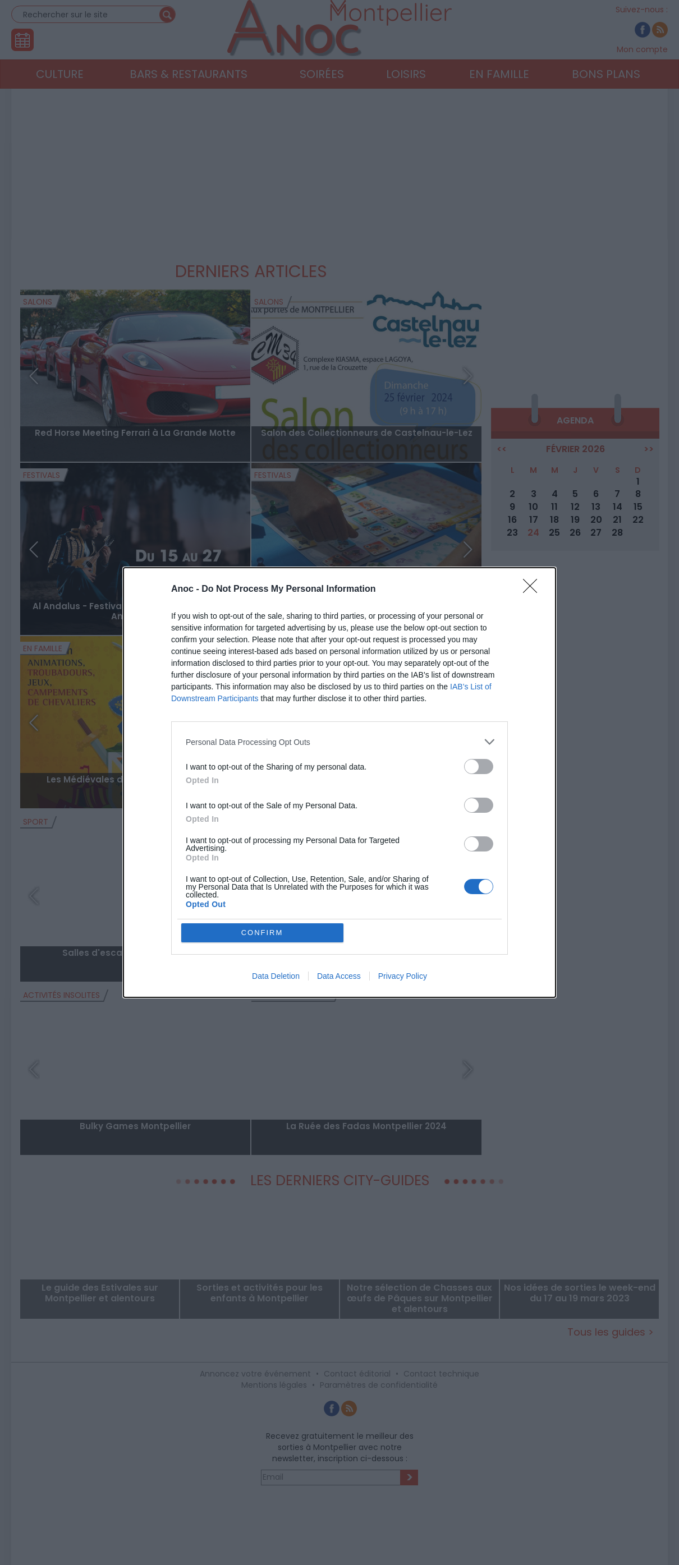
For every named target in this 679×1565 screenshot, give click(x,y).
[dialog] (339, 782)
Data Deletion (276, 976)
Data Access (339, 976)
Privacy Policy (402, 976)
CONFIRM (262, 932)
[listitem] (339, 742)
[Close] (533, 589)
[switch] (478, 766)
